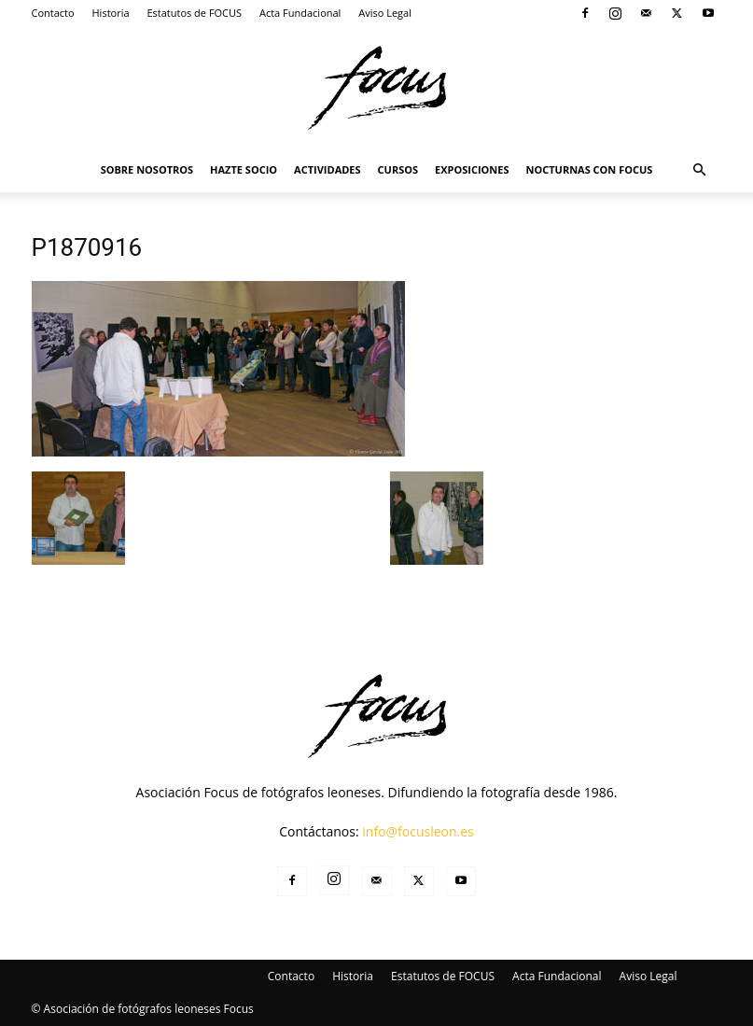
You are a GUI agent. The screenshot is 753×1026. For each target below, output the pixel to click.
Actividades (327, 169)
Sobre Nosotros (147, 169)
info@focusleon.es (418, 831)
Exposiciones (472, 169)
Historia (111, 13)
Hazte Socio (243, 169)
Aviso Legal (384, 13)
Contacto (53, 13)
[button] (699, 170)
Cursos (398, 169)
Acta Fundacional (300, 13)
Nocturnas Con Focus (589, 169)
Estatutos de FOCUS (194, 13)
